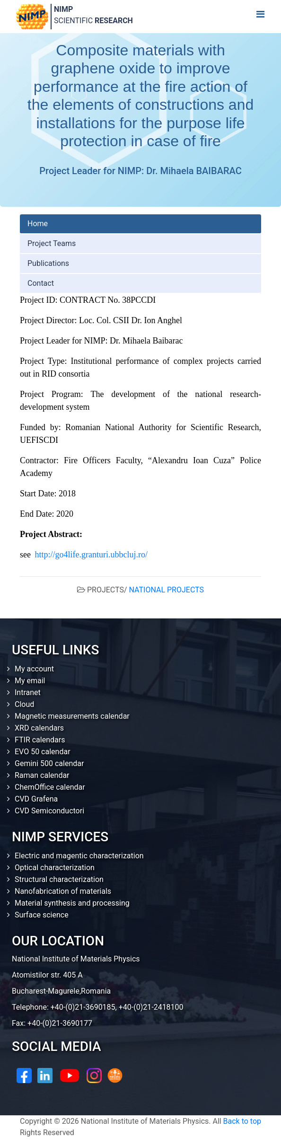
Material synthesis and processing (72, 903)
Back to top (242, 1121)
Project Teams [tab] (51, 243)
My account (34, 668)
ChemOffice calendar (50, 787)
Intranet (28, 692)
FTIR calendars (40, 739)
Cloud (24, 704)
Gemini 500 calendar (49, 763)
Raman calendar (42, 775)
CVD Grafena (36, 798)
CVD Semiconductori (49, 810)
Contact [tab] (40, 283)
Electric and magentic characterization (79, 855)
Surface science (42, 914)
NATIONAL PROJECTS (166, 589)
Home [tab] (37, 223)
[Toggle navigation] (260, 16)
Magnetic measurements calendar (72, 716)
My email (30, 680)
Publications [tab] (48, 263)
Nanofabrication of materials (63, 891)
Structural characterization (59, 879)
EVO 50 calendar (42, 751)
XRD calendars (39, 727)
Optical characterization (55, 867)
